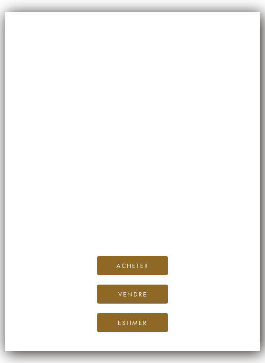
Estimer (132, 322)
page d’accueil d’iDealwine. (132, 205)
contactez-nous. (189, 226)
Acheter (132, 265)
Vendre (132, 294)
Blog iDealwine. (197, 216)
